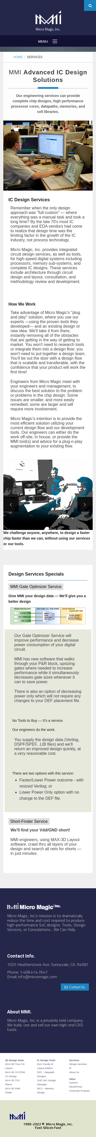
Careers (73, 1082)
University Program (79, 1090)
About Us (74, 1072)
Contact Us (74, 987)
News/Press (75, 1086)
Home (18, 57)
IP (70, 1068)
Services (34, 57)
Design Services (78, 1064)
